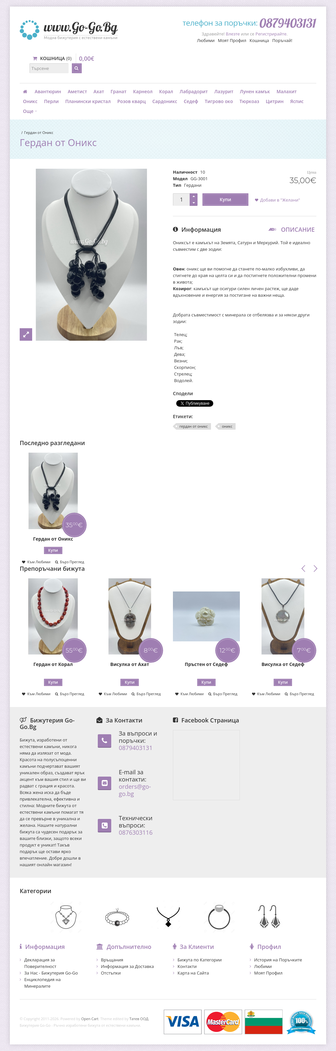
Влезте (233, 34)
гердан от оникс (193, 426)
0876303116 (136, 832)
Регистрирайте (271, 34)
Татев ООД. (139, 1018)
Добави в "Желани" (280, 200)
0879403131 (136, 748)
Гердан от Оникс (38, 132)
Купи (225, 199)
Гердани (192, 185)
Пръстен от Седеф (206, 664)
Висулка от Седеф (283, 664)
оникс (227, 426)
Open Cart (89, 1018)
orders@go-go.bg (135, 790)
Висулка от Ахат (129, 664)
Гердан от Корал (53, 664)
